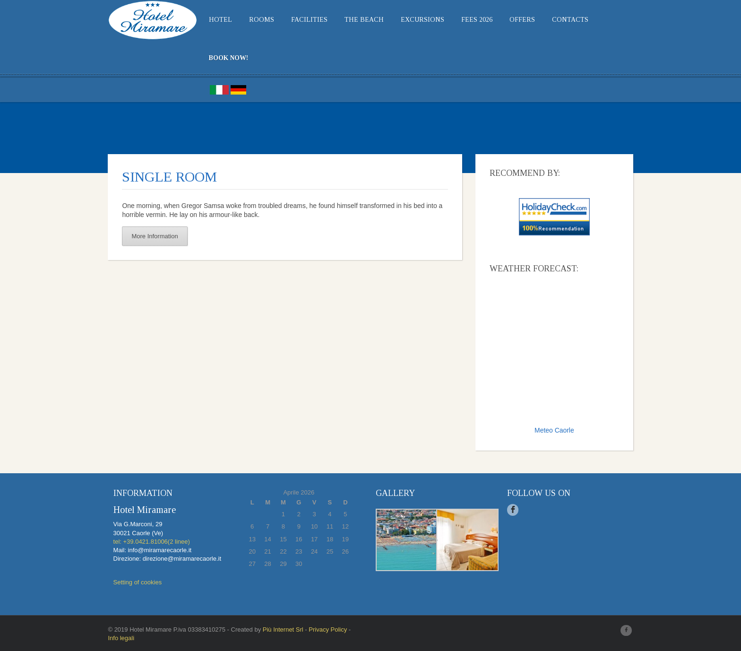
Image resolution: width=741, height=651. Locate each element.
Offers (515, 19)
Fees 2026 (470, 19)
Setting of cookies (130, 582)
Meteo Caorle (559, 430)
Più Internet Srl (276, 629)
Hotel (213, 19)
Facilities (302, 19)
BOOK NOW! (221, 57)
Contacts (563, 19)
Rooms (254, 19)
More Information (148, 236)
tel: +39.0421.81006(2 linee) (144, 541)
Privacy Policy (321, 629)
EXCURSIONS (416, 19)
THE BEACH (357, 19)
